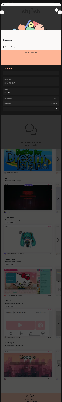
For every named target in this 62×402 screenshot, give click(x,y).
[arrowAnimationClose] (2, 12)
